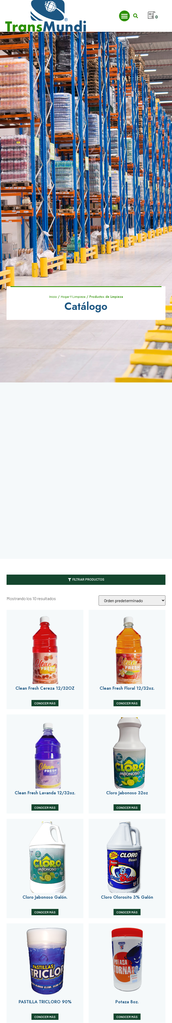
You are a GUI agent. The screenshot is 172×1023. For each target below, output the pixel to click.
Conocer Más (45, 703)
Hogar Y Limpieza (73, 297)
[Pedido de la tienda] (132, 601)
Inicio (53, 297)
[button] (124, 16)
